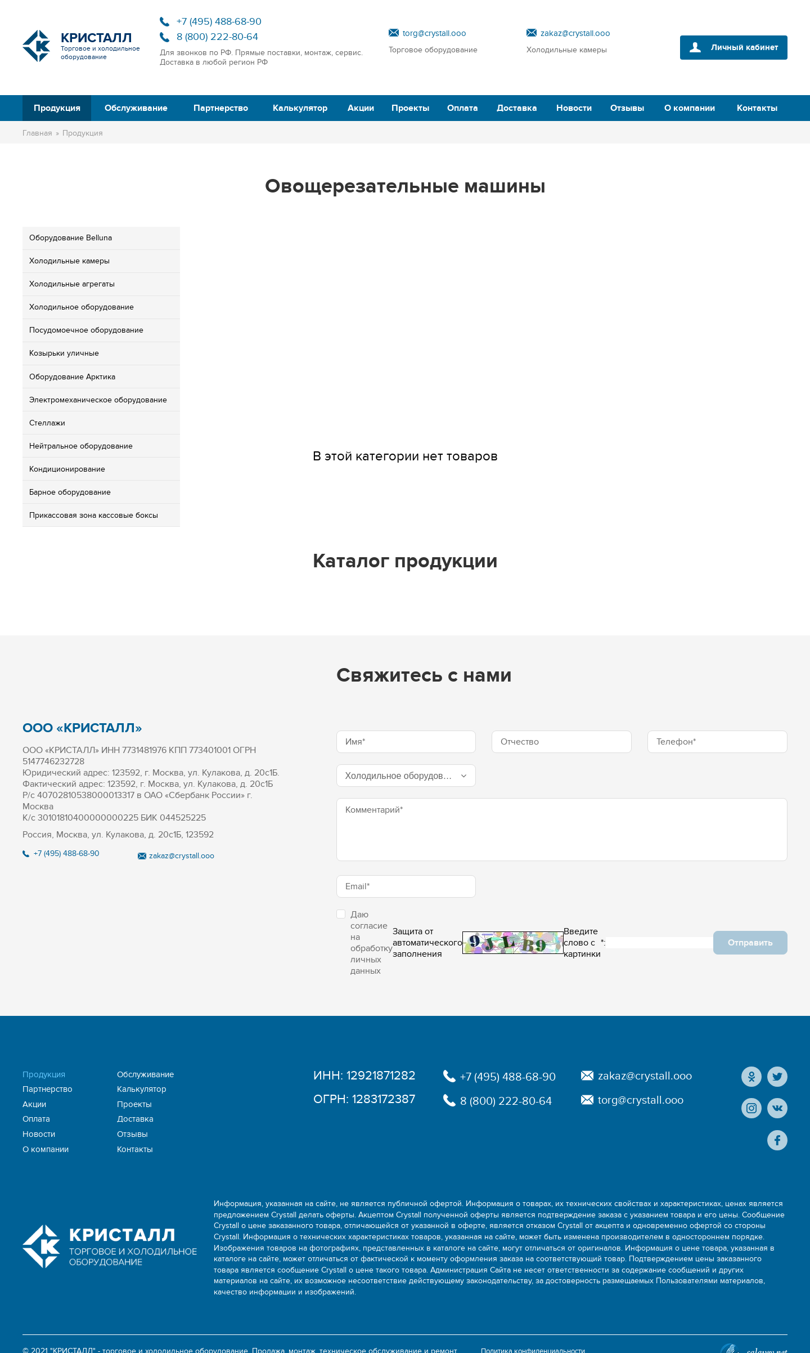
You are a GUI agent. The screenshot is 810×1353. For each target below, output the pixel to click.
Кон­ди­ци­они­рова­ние (67, 469)
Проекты (410, 108)
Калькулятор (300, 108)
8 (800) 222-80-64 (217, 37)
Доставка (517, 108)
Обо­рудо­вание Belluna (70, 238)
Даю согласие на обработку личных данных (364, 942)
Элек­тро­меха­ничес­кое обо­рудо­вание (98, 400)
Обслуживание (136, 108)
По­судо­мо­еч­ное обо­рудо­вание (86, 330)
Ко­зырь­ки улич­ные (64, 353)
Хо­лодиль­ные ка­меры (69, 261)
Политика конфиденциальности (539, 1333)
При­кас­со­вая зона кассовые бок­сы (93, 515)
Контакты (757, 108)
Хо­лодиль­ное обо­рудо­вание (81, 307)
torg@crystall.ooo (434, 33)
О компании (689, 108)
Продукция (57, 108)
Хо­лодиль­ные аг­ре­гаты (72, 284)
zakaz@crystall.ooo (575, 33)
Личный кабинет (741, 47)
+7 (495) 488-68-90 (219, 22)
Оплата (462, 108)
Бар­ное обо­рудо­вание (70, 492)
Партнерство (221, 108)
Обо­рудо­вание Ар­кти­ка (72, 377)
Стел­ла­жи (47, 423)
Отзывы (627, 108)
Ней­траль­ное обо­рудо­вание (81, 446)
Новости (574, 108)
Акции (361, 108)
